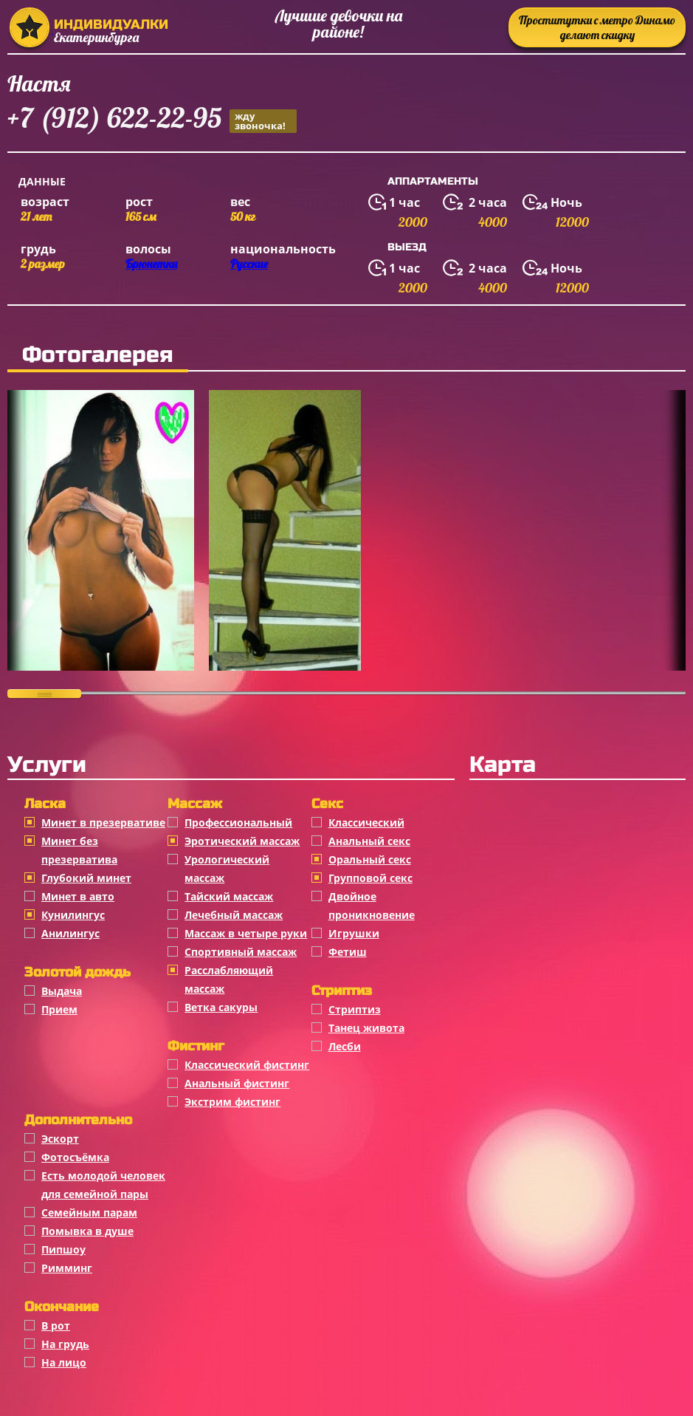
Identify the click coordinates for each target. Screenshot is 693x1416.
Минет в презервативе (103, 822)
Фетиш (347, 952)
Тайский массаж (229, 896)
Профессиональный (238, 822)
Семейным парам (89, 1212)
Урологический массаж (227, 868)
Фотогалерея (97, 354)
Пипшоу (63, 1249)
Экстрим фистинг (232, 1102)
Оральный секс (369, 859)
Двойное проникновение (371, 905)
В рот (55, 1325)
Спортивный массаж (241, 952)
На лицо (63, 1362)
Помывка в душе (87, 1231)
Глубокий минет (86, 878)
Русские (249, 263)
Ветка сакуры (221, 1007)
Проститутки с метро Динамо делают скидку (597, 27)
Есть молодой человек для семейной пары (103, 1185)
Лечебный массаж (234, 915)
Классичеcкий (366, 822)
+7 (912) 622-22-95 (152, 120)
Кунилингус (73, 915)
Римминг (66, 1268)
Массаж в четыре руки (246, 933)
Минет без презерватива (79, 850)
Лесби (344, 1046)
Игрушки (353, 933)
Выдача (61, 991)
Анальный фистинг (237, 1083)
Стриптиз (354, 1009)
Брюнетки (151, 263)
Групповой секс (370, 878)
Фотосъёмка (75, 1157)
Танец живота (366, 1028)
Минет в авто (77, 896)
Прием (59, 1009)
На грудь (65, 1344)
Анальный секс (369, 841)
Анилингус (70, 933)
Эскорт (60, 1139)
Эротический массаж (242, 841)
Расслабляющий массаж (229, 979)
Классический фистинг (247, 1065)
